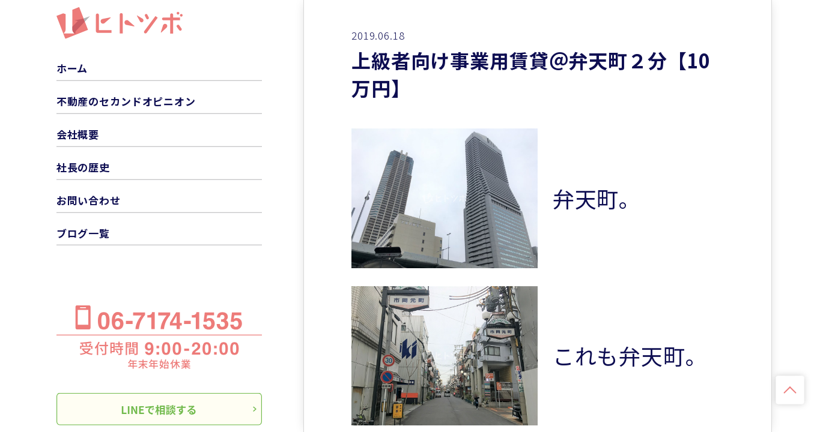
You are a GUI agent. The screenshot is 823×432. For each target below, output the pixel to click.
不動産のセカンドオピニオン (126, 101)
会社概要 (77, 134)
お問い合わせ (88, 199)
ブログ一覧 (83, 232)
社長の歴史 (83, 167)
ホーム (72, 68)
